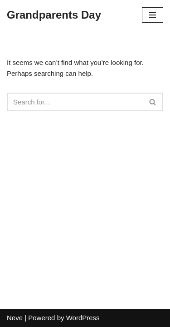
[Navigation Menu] (152, 15)
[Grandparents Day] (54, 15)
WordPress (83, 318)
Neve (15, 318)
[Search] (75, 102)
